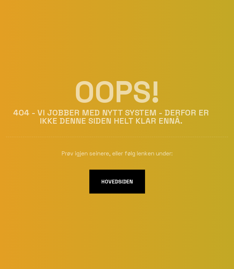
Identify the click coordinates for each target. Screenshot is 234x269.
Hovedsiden (117, 181)
